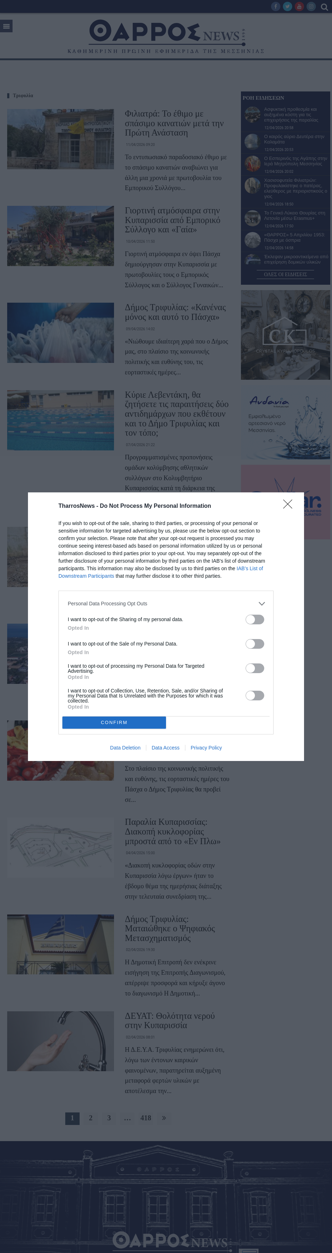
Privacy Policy (206, 748)
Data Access (166, 748)
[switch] (255, 619)
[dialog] (166, 626)
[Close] (290, 506)
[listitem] (166, 603)
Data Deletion (125, 748)
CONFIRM (114, 722)
